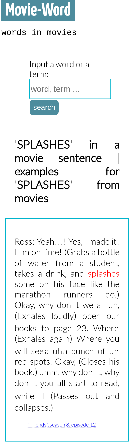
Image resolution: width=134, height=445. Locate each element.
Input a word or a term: (59, 69)
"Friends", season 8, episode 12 (62, 424)
